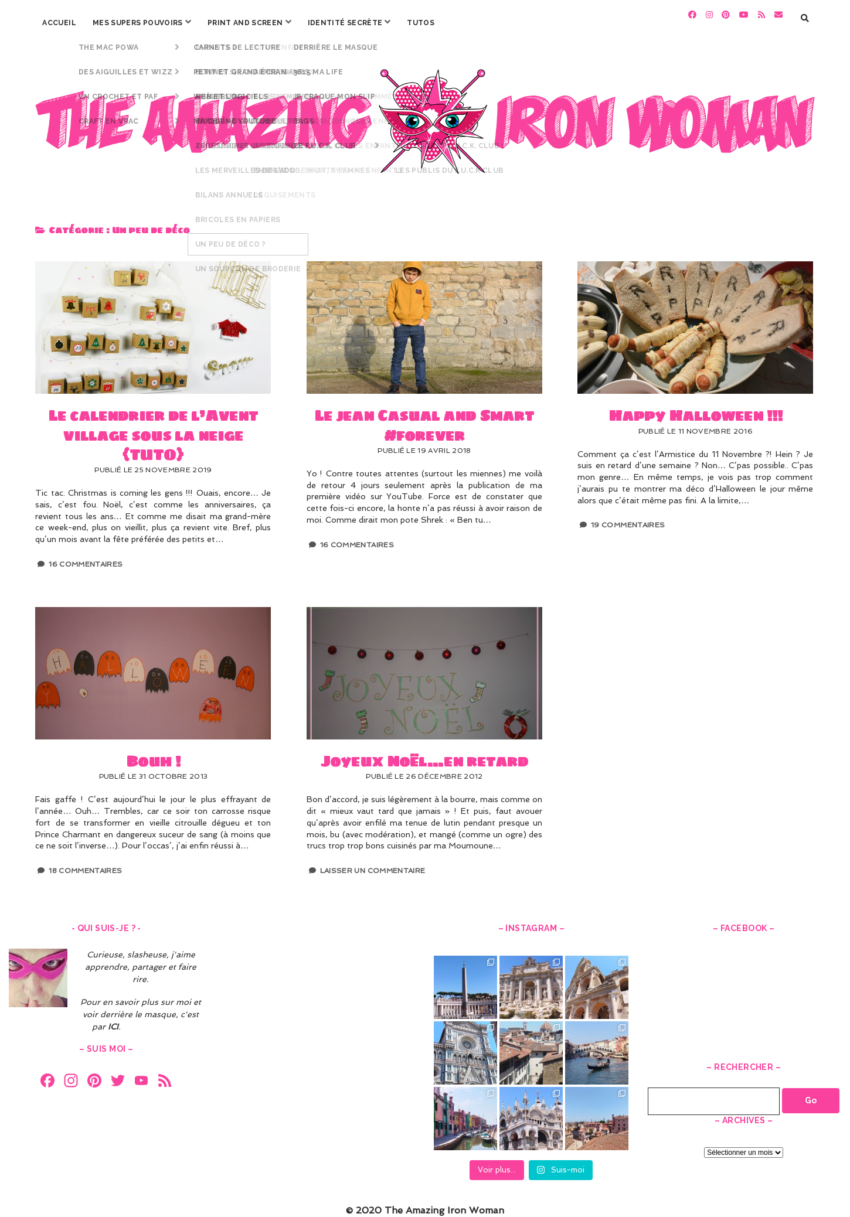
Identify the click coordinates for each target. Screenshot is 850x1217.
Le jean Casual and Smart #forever (424, 321)
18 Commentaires (85, 865)
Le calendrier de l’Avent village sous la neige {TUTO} (153, 321)
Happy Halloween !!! (695, 321)
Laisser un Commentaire (373, 865)
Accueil (59, 23)
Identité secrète (345, 23)
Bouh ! (153, 667)
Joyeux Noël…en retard (424, 667)
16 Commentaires (86, 558)
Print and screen (245, 23)
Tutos (420, 23)
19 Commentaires (628, 519)
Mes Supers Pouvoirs (138, 23)
